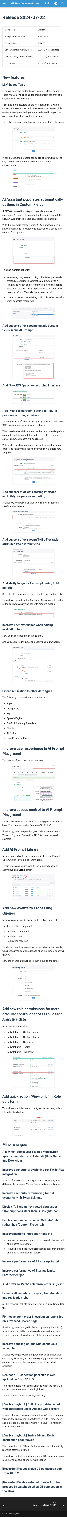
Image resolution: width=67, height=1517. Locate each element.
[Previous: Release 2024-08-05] (4, 1504)
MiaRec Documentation (25, 3)
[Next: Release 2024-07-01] (47, 1504)
